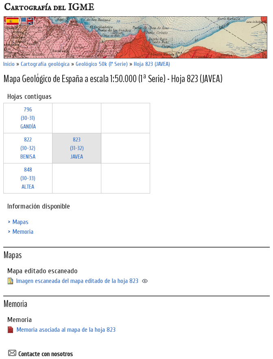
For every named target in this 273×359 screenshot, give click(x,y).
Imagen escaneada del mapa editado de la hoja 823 (77, 281)
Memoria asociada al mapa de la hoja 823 (66, 329)
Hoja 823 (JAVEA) (152, 64)
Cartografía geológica (45, 64)
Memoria (22, 231)
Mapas (20, 222)
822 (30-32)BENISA (27, 148)
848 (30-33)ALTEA (27, 178)
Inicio (9, 64)
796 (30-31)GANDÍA (28, 118)
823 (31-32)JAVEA (77, 148)
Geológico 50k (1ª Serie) (102, 64)
